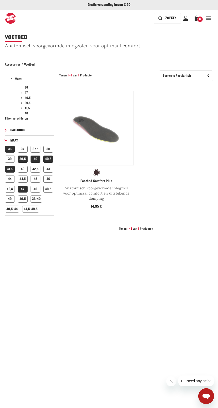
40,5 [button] (48, 159)
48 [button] (35, 189)
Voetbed (29, 65)
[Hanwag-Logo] (10, 18)
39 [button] (10, 159)
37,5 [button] (35, 149)
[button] (197, 18)
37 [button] (22, 149)
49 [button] (10, 199)
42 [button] (23, 169)
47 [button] (22, 189)
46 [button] (48, 179)
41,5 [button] (10, 169)
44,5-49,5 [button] (31, 209)
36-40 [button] (36, 199)
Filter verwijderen (16, 119)
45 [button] (35, 179)
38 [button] (48, 149)
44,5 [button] (22, 179)
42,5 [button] (35, 169)
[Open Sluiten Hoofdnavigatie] (208, 18)
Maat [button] (14, 140)
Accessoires (12, 65)
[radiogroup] (96, 172)
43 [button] (48, 169)
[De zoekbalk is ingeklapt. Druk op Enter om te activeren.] (167, 18)
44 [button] (10, 179)
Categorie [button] (17, 130)
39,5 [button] (22, 159)
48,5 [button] (48, 189)
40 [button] (35, 159)
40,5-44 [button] (12, 209)
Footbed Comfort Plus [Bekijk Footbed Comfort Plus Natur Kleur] (96, 181)
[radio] (96, 172)
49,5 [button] (22, 199)
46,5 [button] (10, 189)
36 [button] (10, 149)
